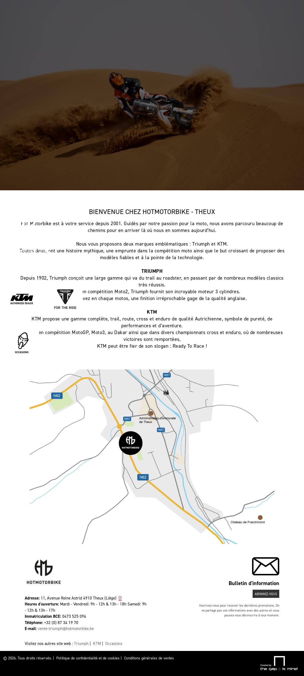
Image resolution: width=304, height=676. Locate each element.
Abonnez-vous (266, 594)
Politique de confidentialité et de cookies (88, 658)
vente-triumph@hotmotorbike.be (66, 628)
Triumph (81, 643)
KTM (97, 643)
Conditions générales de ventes (149, 658)
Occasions (113, 643)
